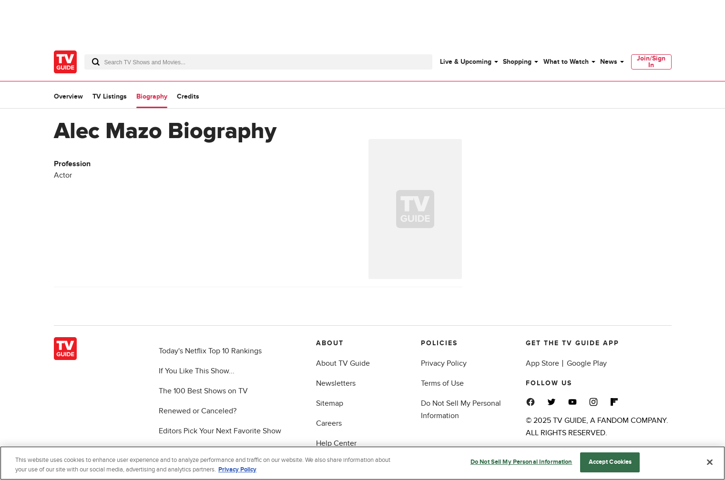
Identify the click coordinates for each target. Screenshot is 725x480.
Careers (329, 423)
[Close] (709, 465)
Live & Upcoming (465, 62)
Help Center (336, 443)
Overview (68, 96)
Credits (188, 96)
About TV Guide (343, 363)
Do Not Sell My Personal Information (521, 466)
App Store (542, 363)
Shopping (517, 62)
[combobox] (258, 62)
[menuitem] (468, 62)
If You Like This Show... (197, 371)
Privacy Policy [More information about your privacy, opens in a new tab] (237, 473)
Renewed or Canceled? (197, 411)
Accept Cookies (610, 466)
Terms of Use (442, 383)
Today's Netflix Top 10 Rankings (210, 351)
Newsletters (336, 383)
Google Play (587, 363)
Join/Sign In (651, 61)
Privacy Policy (444, 363)
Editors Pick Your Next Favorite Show (220, 431)
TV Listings (109, 96)
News (608, 62)
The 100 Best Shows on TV (203, 391)
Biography (151, 96)
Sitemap (329, 403)
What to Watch (566, 62)
